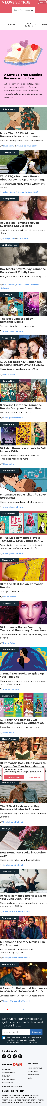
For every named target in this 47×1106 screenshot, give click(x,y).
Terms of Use (33, 1071)
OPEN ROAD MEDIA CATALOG (12, 1086)
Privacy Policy (33, 1075)
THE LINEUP (6, 1076)
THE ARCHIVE (6, 1069)
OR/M (30, 1078)
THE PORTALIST (7, 1083)
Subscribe (42, 2)
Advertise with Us (35, 1068)
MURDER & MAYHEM (8, 1079)
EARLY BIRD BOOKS (8, 1073)
